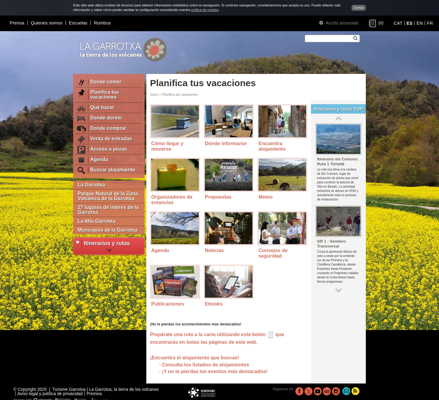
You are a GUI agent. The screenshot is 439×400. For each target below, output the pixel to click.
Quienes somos (46, 22)
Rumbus (102, 22)
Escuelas (78, 22)
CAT (398, 23)
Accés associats (339, 22)
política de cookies (205, 10)
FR (430, 23)
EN (419, 23)
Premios (94, 393)
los (233, 371)
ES (409, 23)
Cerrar (358, 7)
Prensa (17, 22)
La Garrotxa (91, 184)
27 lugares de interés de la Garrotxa (108, 210)
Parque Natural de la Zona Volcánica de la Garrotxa (108, 196)
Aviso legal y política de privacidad (50, 393)
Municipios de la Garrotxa (107, 230)
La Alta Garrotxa (97, 221)
